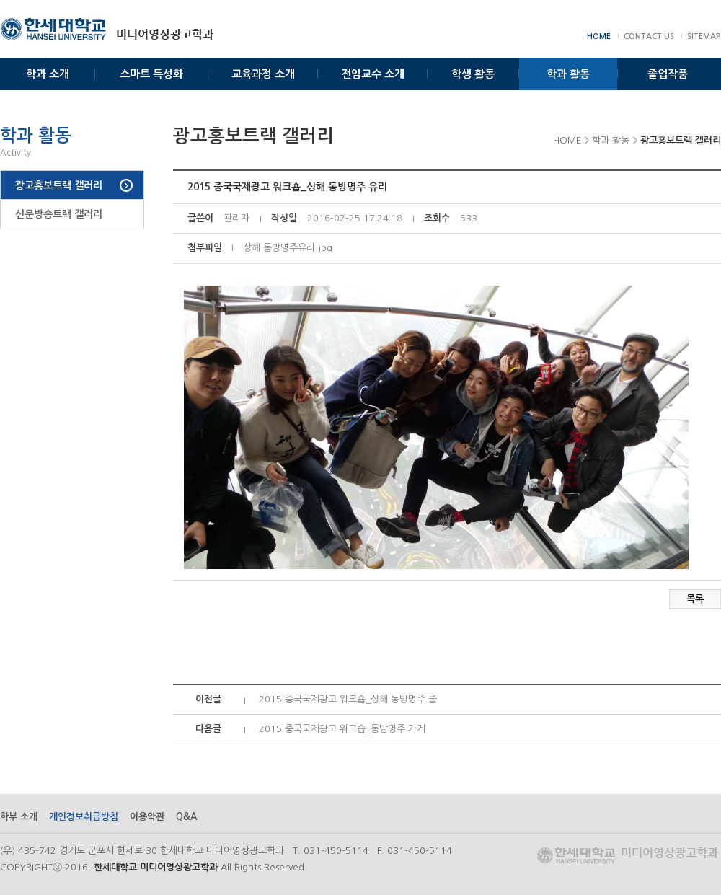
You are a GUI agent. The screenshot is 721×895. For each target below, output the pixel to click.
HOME (599, 36)
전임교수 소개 (372, 74)
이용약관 (147, 816)
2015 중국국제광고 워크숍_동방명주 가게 (342, 728)
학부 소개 (18, 816)
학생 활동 (473, 74)
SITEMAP (704, 36)
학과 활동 (568, 74)
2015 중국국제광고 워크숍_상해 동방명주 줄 (348, 699)
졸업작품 (667, 74)
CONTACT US (649, 36)
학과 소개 (47, 74)
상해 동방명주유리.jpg (287, 247)
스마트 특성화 (151, 74)
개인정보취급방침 (83, 816)
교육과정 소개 (263, 74)
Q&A (186, 816)
